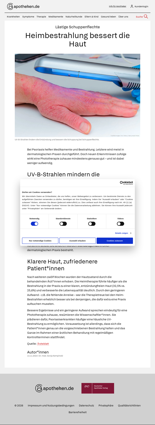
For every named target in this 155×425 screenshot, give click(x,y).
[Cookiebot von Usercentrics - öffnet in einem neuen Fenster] (122, 183)
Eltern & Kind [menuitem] (91, 17)
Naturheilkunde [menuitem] (74, 17)
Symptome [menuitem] (28, 17)
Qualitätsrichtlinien (129, 406)
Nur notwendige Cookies (40, 241)
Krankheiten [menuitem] (13, 17)
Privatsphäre (106, 406)
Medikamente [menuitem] (55, 17)
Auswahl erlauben (77, 241)
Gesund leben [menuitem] (108, 17)
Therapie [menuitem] (41, 17)
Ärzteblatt (43, 344)
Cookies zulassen (115, 241)
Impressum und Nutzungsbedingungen (51, 406)
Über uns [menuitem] (123, 17)
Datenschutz (86, 406)
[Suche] (141, 17)
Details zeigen (121, 233)
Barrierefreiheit (78, 412)
